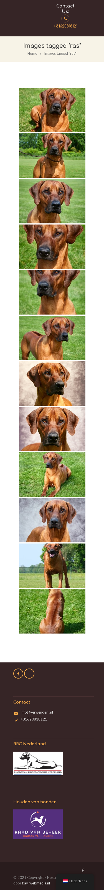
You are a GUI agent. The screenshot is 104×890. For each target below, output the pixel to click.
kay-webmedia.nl (36, 883)
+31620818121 (65, 26)
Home (32, 53)
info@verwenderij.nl (37, 712)
